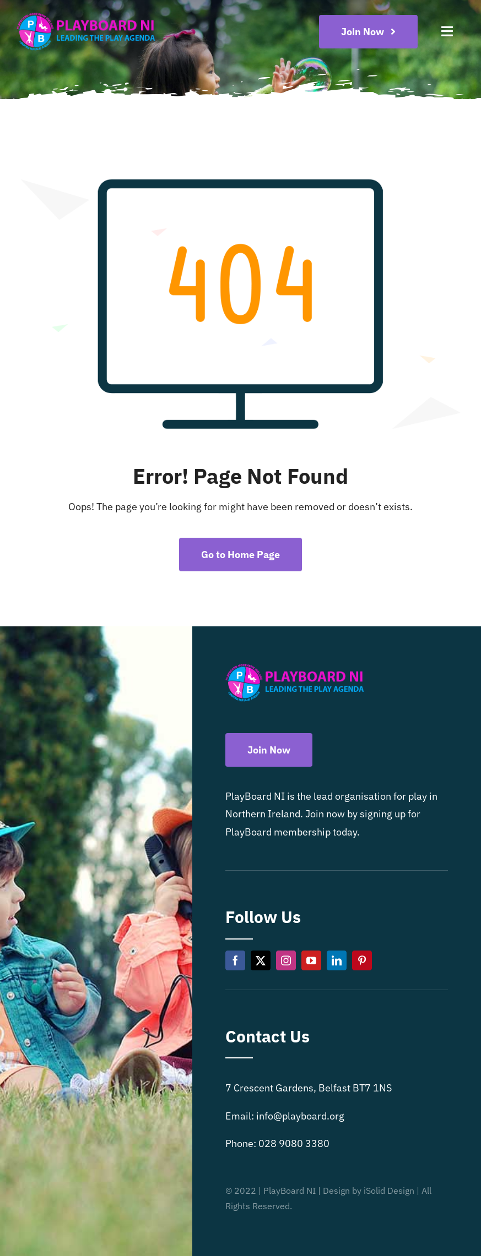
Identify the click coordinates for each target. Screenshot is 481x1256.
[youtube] (311, 960)
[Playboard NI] (86, 13)
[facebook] (235, 960)
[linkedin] (337, 960)
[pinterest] (362, 960)
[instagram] (286, 960)
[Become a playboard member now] (368, 31)
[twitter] (261, 960)
